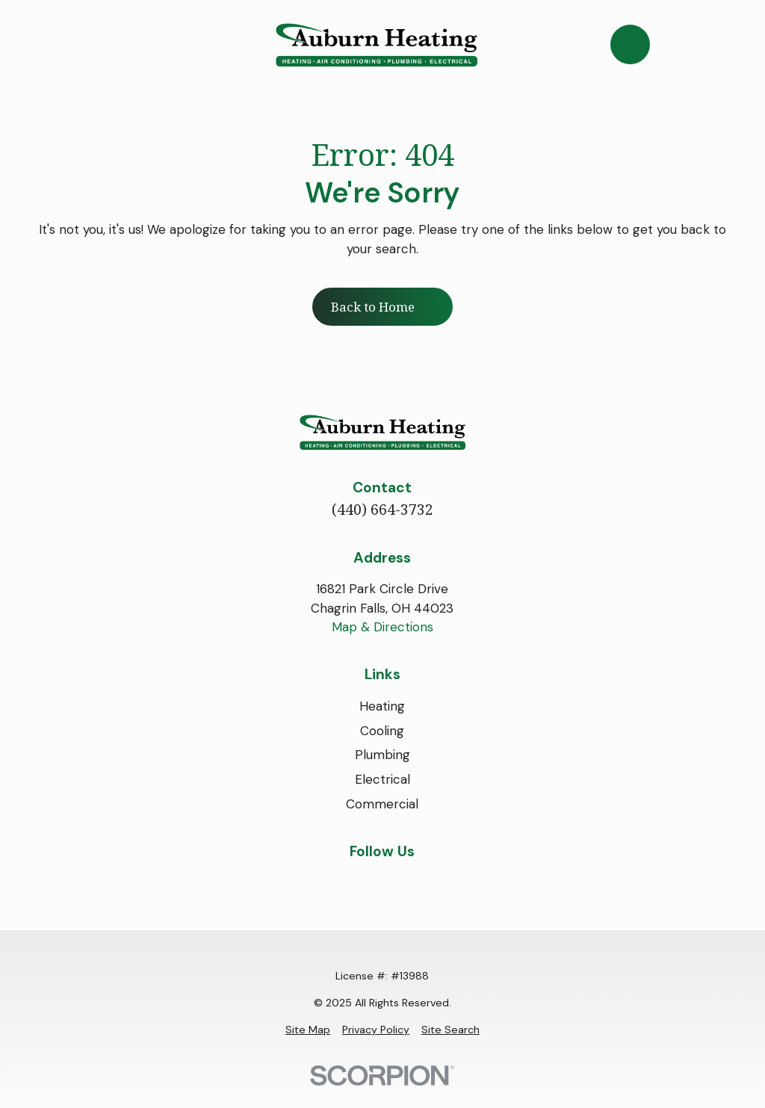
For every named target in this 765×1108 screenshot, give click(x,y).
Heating (382, 706)
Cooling (382, 730)
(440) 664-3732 (382, 509)
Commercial (382, 804)
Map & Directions (382, 627)
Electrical (382, 779)
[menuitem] (307, 1030)
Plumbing (382, 754)
